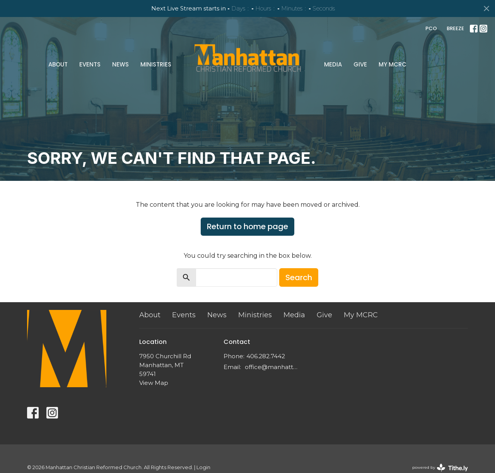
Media (333, 64)
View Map (153, 382)
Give (360, 64)
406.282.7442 (265, 356)
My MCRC (392, 64)
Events (90, 64)
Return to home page (247, 226)
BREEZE (455, 28)
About (58, 64)
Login (203, 467)
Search (298, 277)
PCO (431, 28)
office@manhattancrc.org (272, 367)
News (120, 64)
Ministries (155, 64)
